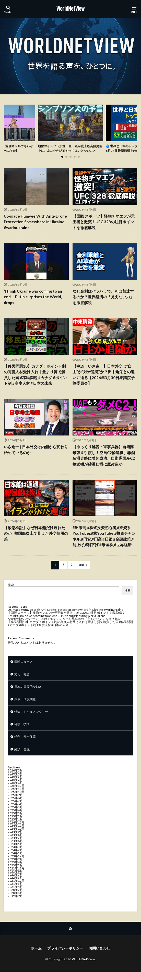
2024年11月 (16, 825)
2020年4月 (15, 893)
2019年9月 (15, 896)
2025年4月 (15, 810)
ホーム (36, 948)
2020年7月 (15, 890)
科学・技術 (22, 724)
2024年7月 (15, 838)
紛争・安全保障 (25, 737)
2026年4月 (15, 773)
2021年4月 (15, 887)
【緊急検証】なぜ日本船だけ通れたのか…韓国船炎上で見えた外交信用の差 (36, 533)
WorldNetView (70, 8)
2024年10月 (16, 828)
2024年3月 (15, 847)
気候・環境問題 (25, 699)
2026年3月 (15, 776)
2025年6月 (15, 804)
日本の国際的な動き (28, 687)
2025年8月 (15, 798)
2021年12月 (16, 880)
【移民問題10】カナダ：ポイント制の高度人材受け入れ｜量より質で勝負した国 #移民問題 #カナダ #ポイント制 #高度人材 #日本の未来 (35, 375)
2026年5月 (15, 770)
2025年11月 (16, 789)
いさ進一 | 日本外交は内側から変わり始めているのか (36, 449)
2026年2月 (15, 779)
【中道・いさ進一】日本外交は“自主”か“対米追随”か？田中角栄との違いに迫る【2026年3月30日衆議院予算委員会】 (104, 375)
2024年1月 (15, 853)
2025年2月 (15, 816)
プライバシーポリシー (65, 948)
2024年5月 (15, 844)
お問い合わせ (99, 948)
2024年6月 (15, 841)
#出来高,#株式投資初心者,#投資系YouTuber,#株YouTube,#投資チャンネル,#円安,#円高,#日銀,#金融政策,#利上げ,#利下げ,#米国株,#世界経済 (104, 536)
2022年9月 (15, 871)
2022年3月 (15, 877)
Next (82, 565)
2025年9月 (15, 795)
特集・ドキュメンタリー (31, 712)
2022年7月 (15, 874)
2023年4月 (15, 862)
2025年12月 (16, 786)
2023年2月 (15, 865)
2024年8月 (15, 835)
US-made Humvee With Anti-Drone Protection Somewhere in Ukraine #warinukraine (35, 222)
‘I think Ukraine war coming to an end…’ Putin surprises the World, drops (33, 297)
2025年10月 (16, 792)
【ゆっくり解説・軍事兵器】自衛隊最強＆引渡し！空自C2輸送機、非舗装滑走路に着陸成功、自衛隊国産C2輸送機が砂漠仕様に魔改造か (104, 455)
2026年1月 (15, 782)
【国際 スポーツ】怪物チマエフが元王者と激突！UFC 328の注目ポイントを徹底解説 (104, 222)
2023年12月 (16, 856)
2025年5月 (15, 807)
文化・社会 (22, 674)
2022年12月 (16, 868)
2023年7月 (15, 859)
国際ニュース (23, 662)
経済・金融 (22, 749)
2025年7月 (15, 801)
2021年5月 (15, 884)
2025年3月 (15, 813)
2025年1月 (15, 819)
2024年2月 (15, 850)
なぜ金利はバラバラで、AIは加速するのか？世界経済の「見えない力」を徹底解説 (103, 297)
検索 (11, 585)
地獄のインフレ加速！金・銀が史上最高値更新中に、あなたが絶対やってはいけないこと (70, 148)
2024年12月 (16, 822)
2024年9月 (15, 831)
